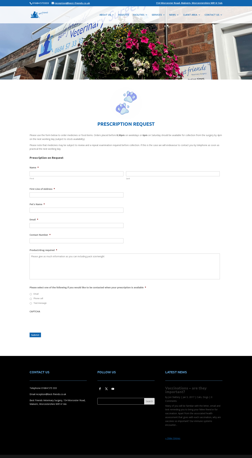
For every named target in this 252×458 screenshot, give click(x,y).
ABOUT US (105, 15)
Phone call (38, 298)
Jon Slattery (174, 397)
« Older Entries (172, 438)
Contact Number (40, 234)
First (32, 178)
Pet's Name (37, 204)
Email (34, 219)
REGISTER (123, 15)
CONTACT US (212, 15)
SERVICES (157, 15)
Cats (199, 397)
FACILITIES (138, 15)
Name (34, 167)
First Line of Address (42, 189)
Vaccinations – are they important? (186, 390)
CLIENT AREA (190, 15)
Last (128, 178)
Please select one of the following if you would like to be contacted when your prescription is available (88, 287)
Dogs (205, 397)
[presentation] (54, 321)
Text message (40, 303)
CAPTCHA (35, 311)
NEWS (172, 15)
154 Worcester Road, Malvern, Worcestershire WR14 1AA (189, 3)
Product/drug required (43, 250)
